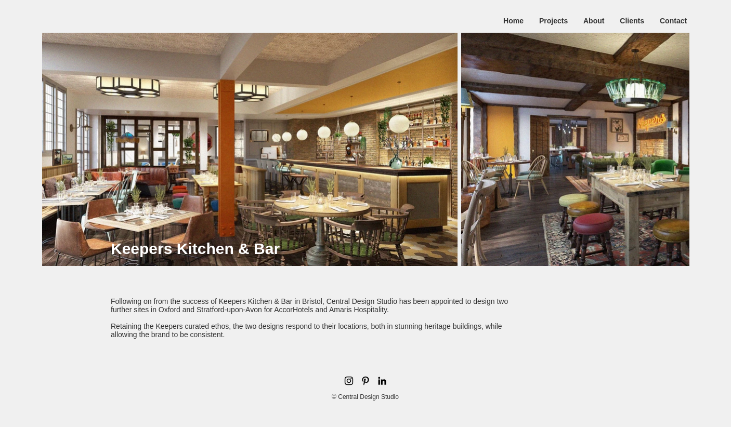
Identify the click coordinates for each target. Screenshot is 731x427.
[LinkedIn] (382, 380)
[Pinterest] (365, 380)
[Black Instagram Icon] (349, 380)
